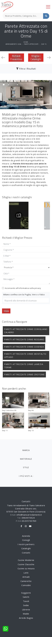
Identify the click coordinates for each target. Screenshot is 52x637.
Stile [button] (26, 467)
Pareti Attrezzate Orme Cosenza (24, 346)
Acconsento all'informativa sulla (23, 288)
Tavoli (26, 601)
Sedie (26, 605)
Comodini (26, 585)
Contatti (26, 552)
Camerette (26, 581)
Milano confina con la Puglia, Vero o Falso (24, 294)
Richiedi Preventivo (16, 57)
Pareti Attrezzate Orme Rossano (24, 339)
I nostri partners (26, 544)
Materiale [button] (26, 458)
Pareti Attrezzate (31, 44)
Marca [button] (26, 450)
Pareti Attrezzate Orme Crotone (24, 374)
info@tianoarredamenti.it (29, 514)
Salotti (26, 597)
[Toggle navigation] (48, 7)
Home (25, 42)
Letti (26, 572)
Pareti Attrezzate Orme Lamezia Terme (23, 366)
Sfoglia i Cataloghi (36, 57)
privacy (37, 288)
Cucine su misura (26, 568)
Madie (26, 613)
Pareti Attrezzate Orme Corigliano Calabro (25, 331)
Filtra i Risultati (26, 68)
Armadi (26, 576)
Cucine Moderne (26, 560)
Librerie (26, 609)
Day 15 (43, 44)
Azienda (26, 535)
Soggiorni (26, 592)
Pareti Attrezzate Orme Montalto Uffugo (25, 355)
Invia (6, 310)
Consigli (26, 540)
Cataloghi (26, 548)
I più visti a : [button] (26, 476)
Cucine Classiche (26, 564)
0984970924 (28, 517)
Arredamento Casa (13, 44)
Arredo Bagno (26, 618)
